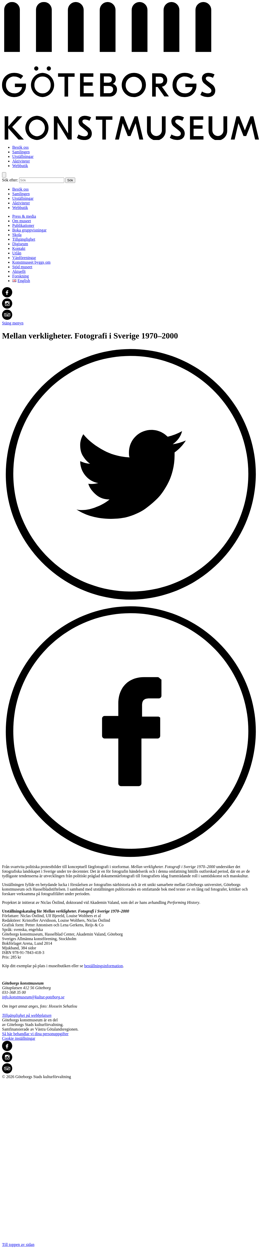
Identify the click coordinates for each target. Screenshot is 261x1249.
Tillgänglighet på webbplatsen (26, 1015)
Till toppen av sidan (130, 1163)
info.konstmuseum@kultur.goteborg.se (33, 997)
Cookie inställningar (18, 1038)
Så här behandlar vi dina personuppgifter (35, 1034)
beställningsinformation (103, 966)
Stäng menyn (12, 323)
